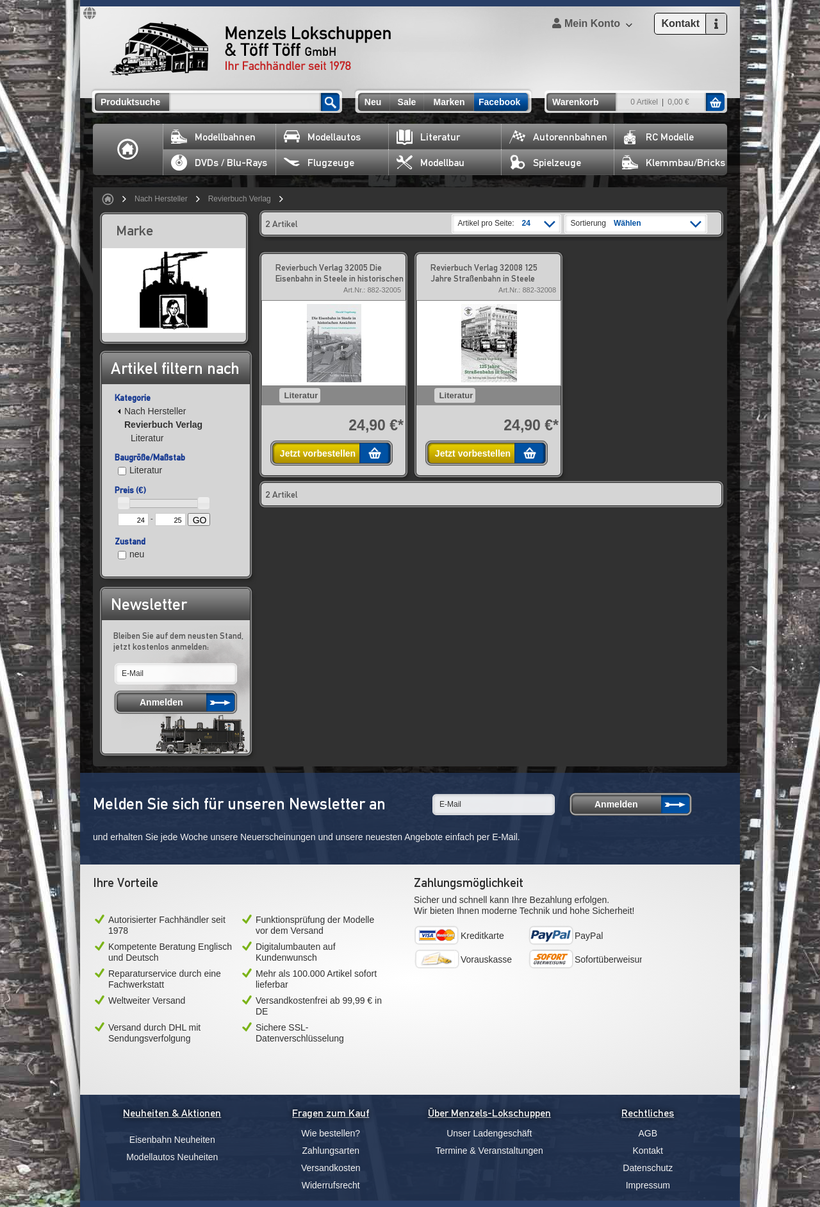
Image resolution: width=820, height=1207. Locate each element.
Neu (373, 102)
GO (200, 520)
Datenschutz (648, 1168)
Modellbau (430, 163)
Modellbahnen (213, 137)
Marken (448, 102)
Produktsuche (130, 102)
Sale (407, 102)
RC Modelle (658, 137)
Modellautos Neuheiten (172, 1157)
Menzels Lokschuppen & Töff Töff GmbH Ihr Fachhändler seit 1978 (250, 49)
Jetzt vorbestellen (318, 453)
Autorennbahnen (558, 137)
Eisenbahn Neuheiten (172, 1140)
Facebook (499, 102)
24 (526, 223)
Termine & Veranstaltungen (489, 1150)
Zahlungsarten (330, 1150)
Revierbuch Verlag (239, 198)
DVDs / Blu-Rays (219, 163)
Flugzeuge (319, 163)
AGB (647, 1133)
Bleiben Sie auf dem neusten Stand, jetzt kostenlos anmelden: (178, 641)
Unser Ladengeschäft (489, 1133)
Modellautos (322, 137)
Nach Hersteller (161, 198)
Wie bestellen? (330, 1133)
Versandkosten (331, 1168)
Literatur (428, 137)
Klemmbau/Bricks (673, 163)
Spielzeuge (545, 163)
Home (128, 149)
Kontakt (648, 1150)
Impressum (648, 1185)
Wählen (627, 223)
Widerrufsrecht (331, 1185)
